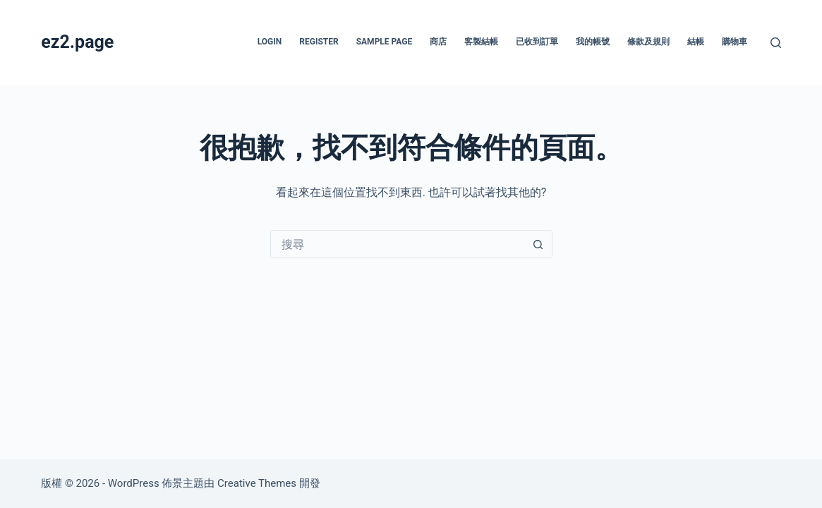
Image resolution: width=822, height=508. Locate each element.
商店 (438, 42)
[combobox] (398, 244)
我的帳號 (593, 42)
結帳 (695, 42)
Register (318, 42)
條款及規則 (648, 42)
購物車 (734, 42)
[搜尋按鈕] (538, 244)
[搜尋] (775, 42)
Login (270, 42)
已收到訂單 (537, 42)
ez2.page (77, 42)
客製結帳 (481, 42)
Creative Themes (256, 483)
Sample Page (384, 42)
